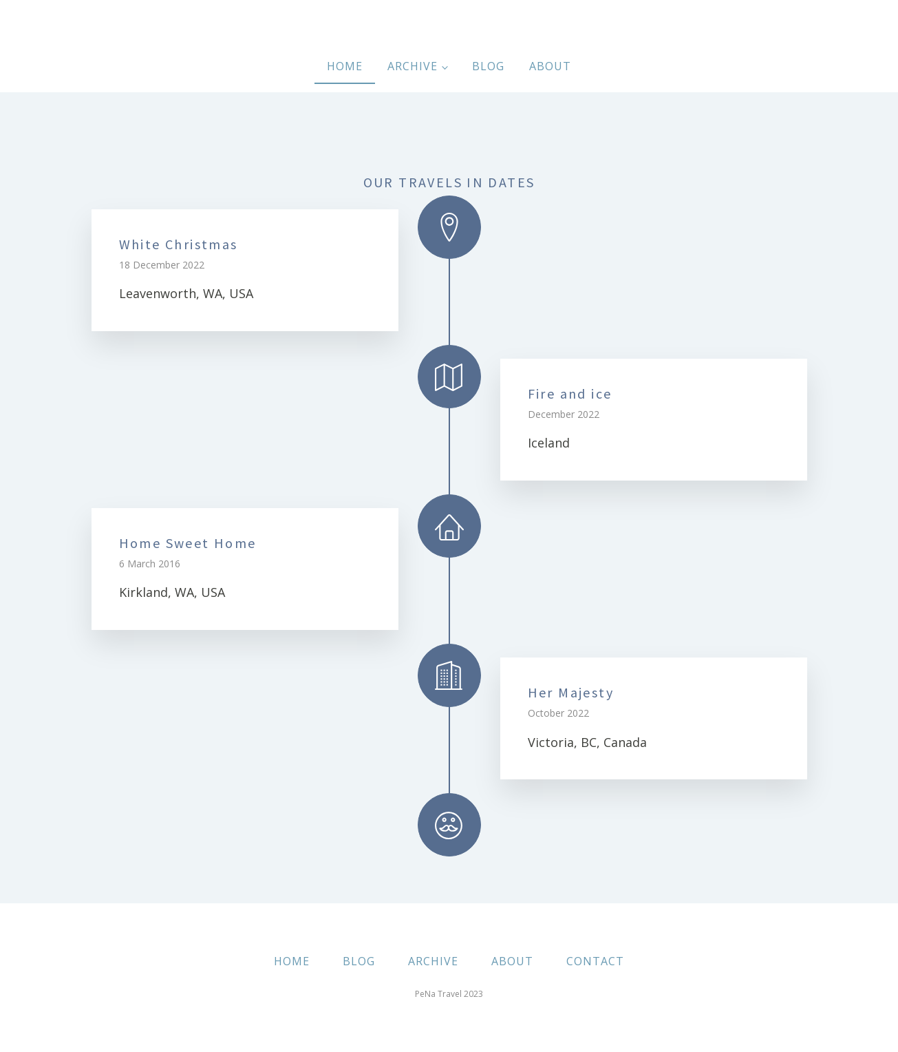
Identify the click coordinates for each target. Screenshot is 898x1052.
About (550, 66)
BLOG (359, 961)
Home (345, 66)
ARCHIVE (433, 961)
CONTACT (595, 961)
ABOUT (512, 961)
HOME (292, 961)
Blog (488, 66)
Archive (412, 66)
